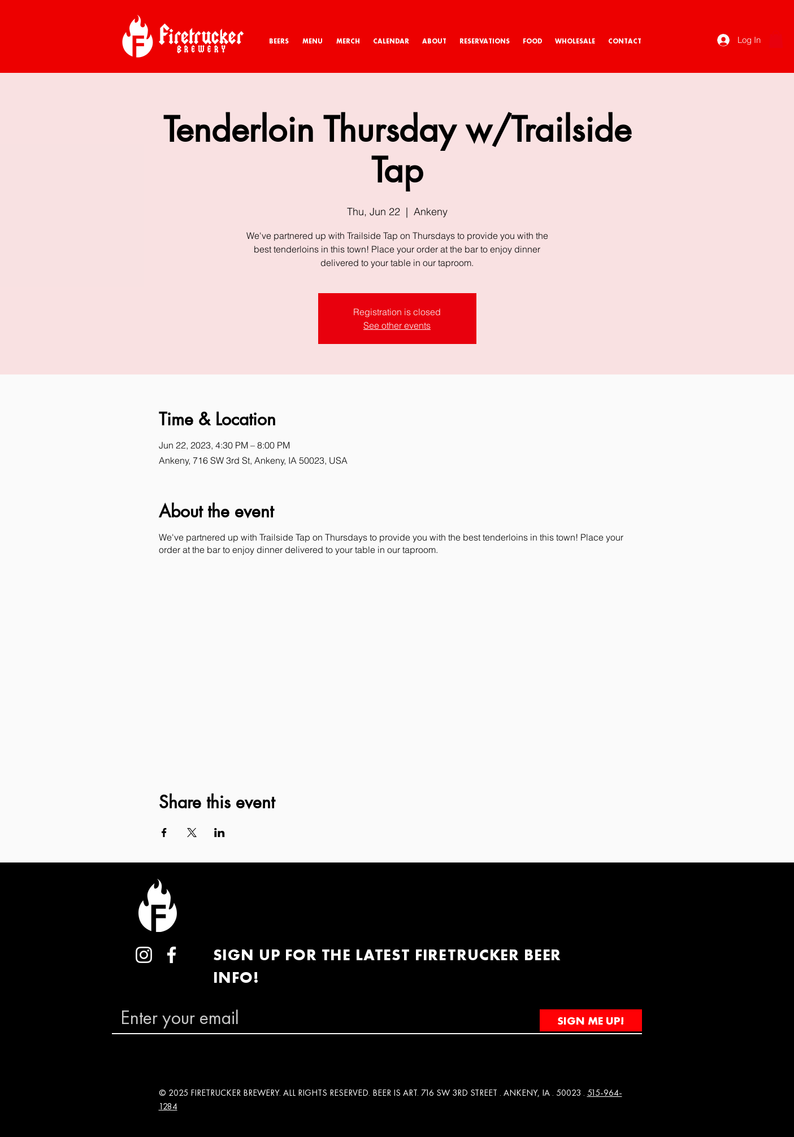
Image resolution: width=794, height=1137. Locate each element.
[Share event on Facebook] (164, 832)
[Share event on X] (191, 832)
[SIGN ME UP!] (591, 1020)
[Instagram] (144, 955)
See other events (397, 325)
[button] (776, 39)
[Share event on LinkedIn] (219, 832)
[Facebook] (171, 955)
